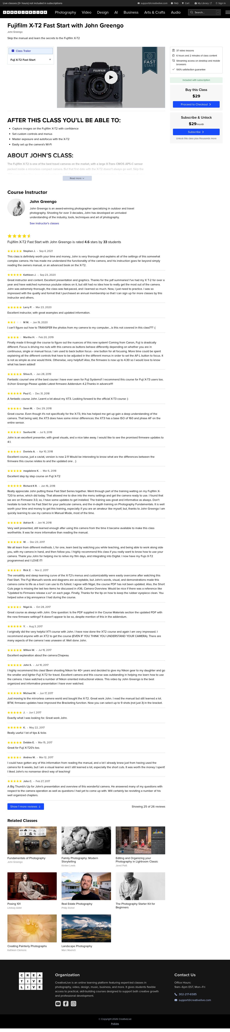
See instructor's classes (44, 223)
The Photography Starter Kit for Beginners (135, 905)
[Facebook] (66, 1004)
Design (103, 12)
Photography (65, 12)
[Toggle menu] (227, 12)
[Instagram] (73, 1004)
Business (131, 12)
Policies (115, 1023)
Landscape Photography (77, 946)
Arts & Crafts (154, 12)
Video (86, 12)
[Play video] (111, 77)
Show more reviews (25, 806)
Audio (176, 12)
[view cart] (186, 3)
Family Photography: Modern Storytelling (80, 860)
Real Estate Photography (77, 904)
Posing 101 (14, 904)
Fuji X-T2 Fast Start (23, 60)
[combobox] (204, 12)
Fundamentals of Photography (26, 858)
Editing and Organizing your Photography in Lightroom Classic (137, 860)
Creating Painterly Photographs (27, 946)
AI (116, 12)
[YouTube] (58, 1004)
